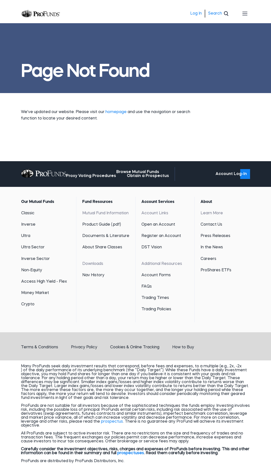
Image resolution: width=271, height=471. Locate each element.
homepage (116, 112)
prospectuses (130, 453)
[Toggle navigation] (245, 13)
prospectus (112, 422)
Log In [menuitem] (196, 14)
